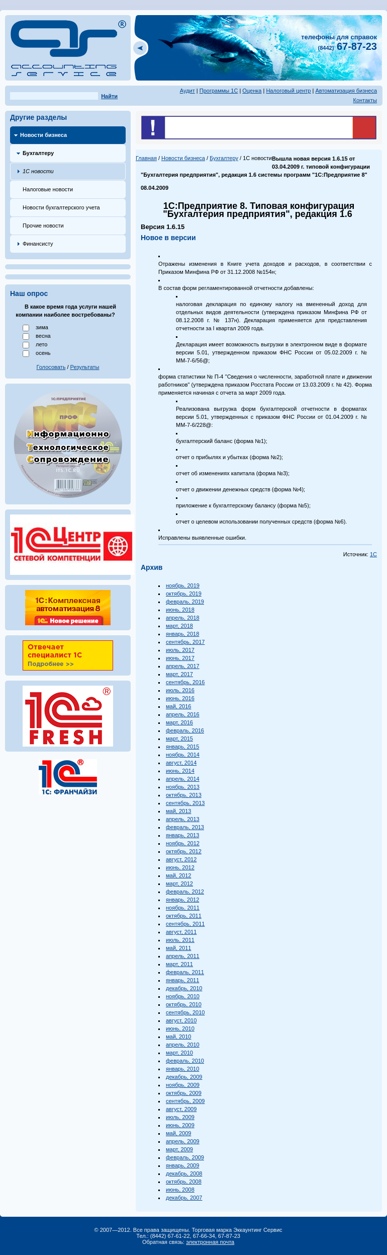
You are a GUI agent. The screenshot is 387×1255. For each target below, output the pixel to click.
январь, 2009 (182, 1165)
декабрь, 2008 (184, 1173)
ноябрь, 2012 (183, 843)
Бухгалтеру (38, 153)
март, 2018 (179, 626)
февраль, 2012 (185, 892)
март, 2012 (179, 883)
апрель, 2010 (183, 1045)
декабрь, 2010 (184, 988)
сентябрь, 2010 (185, 1012)
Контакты (365, 100)
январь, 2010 (182, 1069)
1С (373, 554)
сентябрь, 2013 (185, 803)
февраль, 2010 (185, 1061)
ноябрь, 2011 (183, 908)
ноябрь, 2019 (183, 585)
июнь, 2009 (180, 1125)
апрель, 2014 (183, 779)
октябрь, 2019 (184, 593)
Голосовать (51, 367)
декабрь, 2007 (184, 1198)
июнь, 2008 (180, 1190)
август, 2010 (181, 1020)
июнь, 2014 (180, 771)
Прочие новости (43, 226)
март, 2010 (179, 1053)
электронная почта (210, 1242)
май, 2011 (178, 948)
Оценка (251, 91)
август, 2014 (181, 763)
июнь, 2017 (180, 658)
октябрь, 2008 (184, 1181)
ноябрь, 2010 (183, 996)
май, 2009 (178, 1133)
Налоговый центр (288, 91)
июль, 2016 (180, 690)
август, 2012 (181, 859)
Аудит (187, 91)
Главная (146, 158)
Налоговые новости (48, 189)
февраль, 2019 (185, 602)
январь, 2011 (182, 980)
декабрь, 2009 (184, 1077)
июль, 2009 (180, 1117)
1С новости (38, 171)
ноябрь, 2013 (183, 787)
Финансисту (38, 244)
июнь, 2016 (180, 698)
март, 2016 (179, 722)
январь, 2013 (182, 835)
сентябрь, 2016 (185, 682)
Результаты (85, 367)
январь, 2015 (182, 747)
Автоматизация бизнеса (346, 91)
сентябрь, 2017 (185, 642)
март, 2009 (179, 1149)
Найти (109, 96)
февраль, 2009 (185, 1157)
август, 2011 (181, 932)
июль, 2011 (180, 940)
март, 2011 (179, 964)
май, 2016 (178, 706)
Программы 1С (219, 91)
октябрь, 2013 (184, 795)
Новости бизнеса (43, 135)
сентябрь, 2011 (185, 924)
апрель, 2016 (183, 714)
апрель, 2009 (183, 1141)
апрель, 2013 (183, 819)
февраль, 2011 (185, 972)
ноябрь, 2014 (183, 755)
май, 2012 (178, 875)
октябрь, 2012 (184, 851)
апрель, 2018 (183, 618)
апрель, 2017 (183, 666)
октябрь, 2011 (184, 916)
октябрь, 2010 (184, 1004)
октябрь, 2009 (184, 1093)
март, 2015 (179, 738)
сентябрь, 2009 (185, 1101)
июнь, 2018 (180, 610)
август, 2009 (181, 1109)
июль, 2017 (180, 650)
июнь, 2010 (180, 1028)
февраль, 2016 (185, 730)
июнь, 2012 (180, 867)
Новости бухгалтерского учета (61, 207)
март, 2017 (179, 674)
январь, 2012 (182, 900)
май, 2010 (178, 1036)
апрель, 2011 (183, 956)
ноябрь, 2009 (183, 1085)
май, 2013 (178, 811)
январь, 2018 (182, 634)
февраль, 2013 (185, 827)
